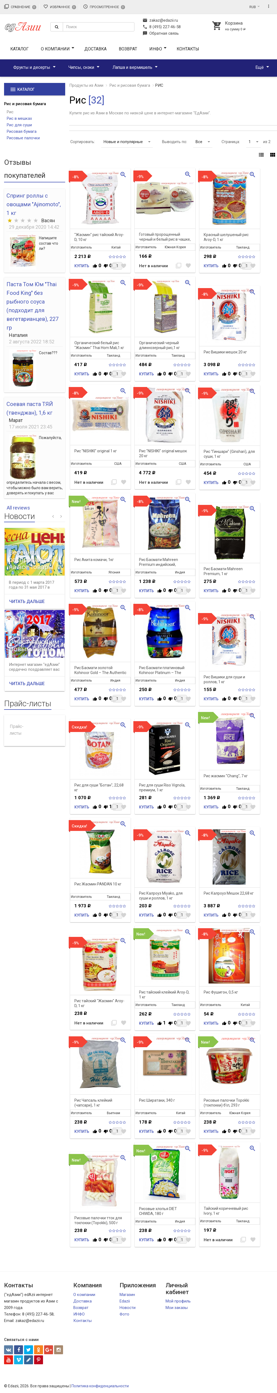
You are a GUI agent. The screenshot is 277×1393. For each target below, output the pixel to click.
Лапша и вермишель (132, 67)
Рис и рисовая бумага (25, 104)
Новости (128, 1307)
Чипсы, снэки (81, 67)
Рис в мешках (19, 118)
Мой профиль (178, 1301)
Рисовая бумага (22, 131)
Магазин (127, 1294)
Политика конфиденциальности (100, 1386)
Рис (10, 111)
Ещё (259, 67)
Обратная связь (161, 33)
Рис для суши (19, 124)
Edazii (125, 1301)
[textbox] (98, 26)
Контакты (188, 48)
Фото (124, 1314)
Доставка (95, 48)
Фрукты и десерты (31, 67)
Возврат (128, 48)
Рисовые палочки (23, 138)
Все (203, 141)
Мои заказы (177, 1307)
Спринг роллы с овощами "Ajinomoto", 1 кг (33, 204)
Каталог (19, 48)
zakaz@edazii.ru (160, 20)
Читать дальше (27, 601)
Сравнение (20, 6)
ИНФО (155, 48)
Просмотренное (104, 6)
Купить (81, 266)
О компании (55, 48)
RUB (252, 7)
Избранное (59, 6)
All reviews (18, 508)
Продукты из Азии (86, 85)
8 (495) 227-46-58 (162, 26)
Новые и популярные (127, 141)
